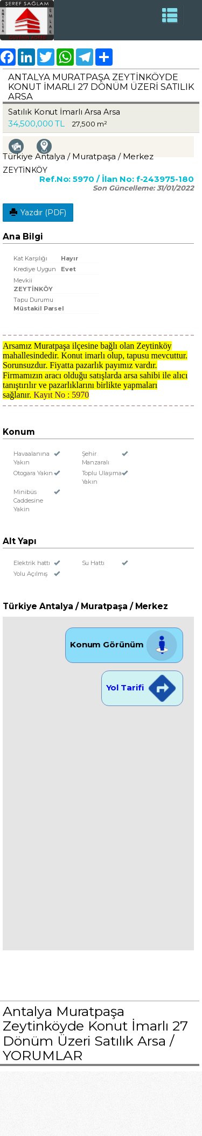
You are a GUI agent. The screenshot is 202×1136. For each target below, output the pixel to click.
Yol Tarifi (142, 687)
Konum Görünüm (124, 644)
